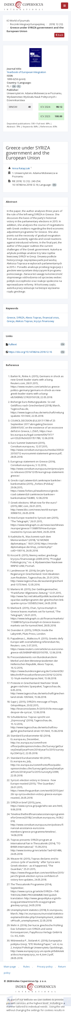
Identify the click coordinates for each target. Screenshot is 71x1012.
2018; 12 (56, 24)
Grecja (10, 321)
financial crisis (51, 317)
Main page (10, 966)
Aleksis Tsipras (24, 321)
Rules (26, 966)
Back (59, 35)
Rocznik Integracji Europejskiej (27, 24)
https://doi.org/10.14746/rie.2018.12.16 (30, 352)
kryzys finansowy (44, 321)
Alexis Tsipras (33, 317)
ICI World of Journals (18, 20)
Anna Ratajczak (21, 168)
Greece (11, 317)
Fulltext (13, 344)
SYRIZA (20, 317)
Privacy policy (45, 966)
